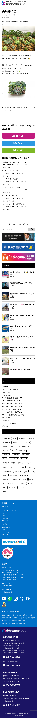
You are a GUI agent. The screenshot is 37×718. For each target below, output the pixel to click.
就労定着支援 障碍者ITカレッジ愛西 (13, 577)
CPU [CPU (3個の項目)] (5, 475)
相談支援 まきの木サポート (10, 579)
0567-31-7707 (10, 190)
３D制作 (5, 386)
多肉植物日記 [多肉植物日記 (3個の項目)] (7, 471)
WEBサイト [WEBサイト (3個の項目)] (30, 467)
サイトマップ (6, 534)
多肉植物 (6, 17)
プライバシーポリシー (9, 532)
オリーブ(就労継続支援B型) (12, 412)
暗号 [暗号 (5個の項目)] (13, 463)
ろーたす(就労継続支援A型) (12, 403)
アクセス (5, 513)
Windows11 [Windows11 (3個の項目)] (24, 475)
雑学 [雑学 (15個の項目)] (13, 446)
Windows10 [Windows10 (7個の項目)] (26, 454)
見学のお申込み (17, 136)
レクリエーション (9, 423)
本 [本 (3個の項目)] (26, 471)
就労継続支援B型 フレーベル (11, 592)
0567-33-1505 (10, 206)
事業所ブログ (6, 520)
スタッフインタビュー (10, 389)
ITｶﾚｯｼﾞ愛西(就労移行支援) (12, 398)
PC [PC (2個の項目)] (30, 483)
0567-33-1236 (10, 165)
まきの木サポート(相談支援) (12, 409)
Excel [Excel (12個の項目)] (13, 450)
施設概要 (5, 506)
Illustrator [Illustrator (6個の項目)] (24, 459)
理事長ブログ (7, 392)
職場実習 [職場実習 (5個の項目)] (6, 463)
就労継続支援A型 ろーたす (10, 570)
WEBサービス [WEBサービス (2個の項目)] (12, 483)
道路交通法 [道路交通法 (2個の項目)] (16, 479)
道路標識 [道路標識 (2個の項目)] (22, 483)
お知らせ (6, 395)
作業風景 (6, 420)
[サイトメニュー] (34, 2)
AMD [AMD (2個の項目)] (5, 487)
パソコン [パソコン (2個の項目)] (12, 487)
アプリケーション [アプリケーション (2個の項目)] (23, 487)
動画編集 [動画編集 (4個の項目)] (21, 463)
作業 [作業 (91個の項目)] (14, 438)
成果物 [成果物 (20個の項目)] (16, 442)
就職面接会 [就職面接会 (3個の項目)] (6, 479)
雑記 (14, 15)
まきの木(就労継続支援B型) (12, 406)
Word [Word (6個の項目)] (5, 459)
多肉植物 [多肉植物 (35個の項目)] (22, 438)
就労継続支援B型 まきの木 (10, 572)
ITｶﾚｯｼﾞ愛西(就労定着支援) (11, 401)
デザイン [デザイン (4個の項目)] (30, 463)
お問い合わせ (17, 143)
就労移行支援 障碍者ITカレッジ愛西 (13, 575)
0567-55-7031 (10, 198)
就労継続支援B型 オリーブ (10, 586)
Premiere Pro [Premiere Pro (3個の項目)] (18, 471)
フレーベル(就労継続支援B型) (13, 415)
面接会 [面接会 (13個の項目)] (6, 450)
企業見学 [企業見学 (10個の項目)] (6, 454)
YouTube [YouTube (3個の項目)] (20, 467)
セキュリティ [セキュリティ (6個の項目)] (13, 459)
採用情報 (5, 518)
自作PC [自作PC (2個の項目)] (5, 491)
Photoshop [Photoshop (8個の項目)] (15, 454)
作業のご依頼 (17, 150)
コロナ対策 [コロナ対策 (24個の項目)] (7, 442)
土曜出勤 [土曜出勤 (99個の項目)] (6, 438)
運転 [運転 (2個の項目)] (25, 479)
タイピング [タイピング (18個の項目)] (26, 442)
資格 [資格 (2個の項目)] (31, 479)
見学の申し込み (7, 527)
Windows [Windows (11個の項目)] (22, 450)
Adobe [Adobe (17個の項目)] (5, 446)
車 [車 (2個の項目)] (4, 483)
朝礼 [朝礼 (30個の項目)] (31, 438)
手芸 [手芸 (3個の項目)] (32, 471)
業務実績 (6, 417)
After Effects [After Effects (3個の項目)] (13, 475)
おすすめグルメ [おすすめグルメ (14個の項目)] (23, 446)
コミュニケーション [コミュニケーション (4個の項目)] (9, 467)
